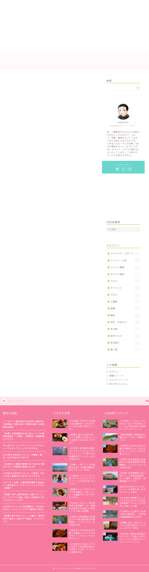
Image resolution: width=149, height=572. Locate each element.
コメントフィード (118, 379)
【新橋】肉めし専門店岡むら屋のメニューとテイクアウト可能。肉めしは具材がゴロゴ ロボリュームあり (23, 497)
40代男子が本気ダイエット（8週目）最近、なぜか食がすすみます (22, 456)
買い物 (124, 349)
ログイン (114, 371)
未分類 (124, 329)
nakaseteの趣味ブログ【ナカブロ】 (74, 61)
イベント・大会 (124, 260)
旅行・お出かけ (124, 322)
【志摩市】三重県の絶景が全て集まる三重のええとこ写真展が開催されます (23, 465)
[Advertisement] (62, 29)
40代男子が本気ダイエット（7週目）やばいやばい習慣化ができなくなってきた (23, 474)
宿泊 (124, 315)
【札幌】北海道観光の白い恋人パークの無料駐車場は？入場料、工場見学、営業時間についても (23, 436)
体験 (124, 308)
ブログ (124, 294)
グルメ (124, 281)
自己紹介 (124, 342)
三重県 (124, 301)
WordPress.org (118, 383)
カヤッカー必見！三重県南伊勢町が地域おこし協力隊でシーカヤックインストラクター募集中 (23, 485)
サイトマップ (55, 4)
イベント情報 (124, 267)
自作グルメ (124, 335)
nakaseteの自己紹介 (30, 4)
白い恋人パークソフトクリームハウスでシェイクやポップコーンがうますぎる (23, 447)
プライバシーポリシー (100, 4)
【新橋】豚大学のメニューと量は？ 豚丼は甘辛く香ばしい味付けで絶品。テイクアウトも (24, 518)
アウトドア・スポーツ (124, 253)
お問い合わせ (75, 4)
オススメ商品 (124, 274)
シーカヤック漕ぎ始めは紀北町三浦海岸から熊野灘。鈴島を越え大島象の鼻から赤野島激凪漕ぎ (23, 424)
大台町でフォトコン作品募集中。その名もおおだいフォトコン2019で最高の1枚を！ (24, 508)
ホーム (10, 4)
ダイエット (124, 287)
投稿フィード (116, 375)
